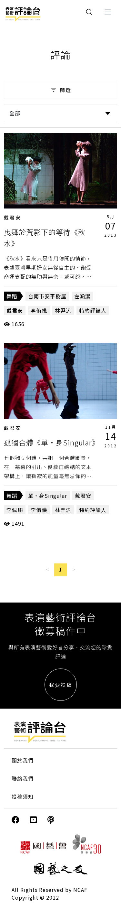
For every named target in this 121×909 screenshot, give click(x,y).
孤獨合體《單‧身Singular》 (51, 442)
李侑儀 (39, 310)
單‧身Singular (47, 495)
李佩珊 (14, 510)
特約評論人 (92, 310)
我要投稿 (60, 685)
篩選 (60, 90)
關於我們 (23, 760)
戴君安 (12, 217)
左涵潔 (82, 296)
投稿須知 (23, 796)
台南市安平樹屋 (47, 296)
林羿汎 (63, 310)
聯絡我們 (23, 778)
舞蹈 (11, 296)
